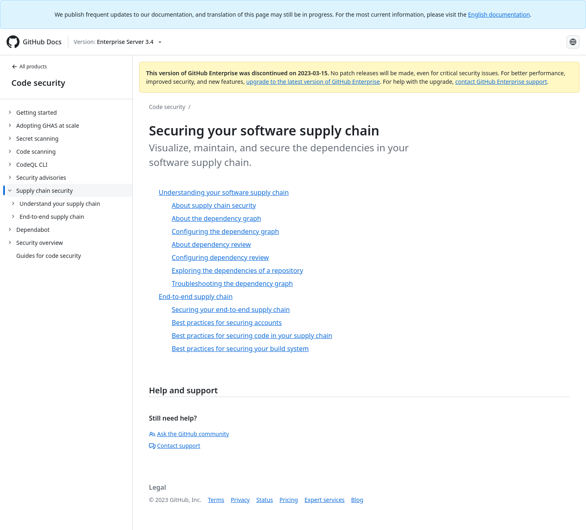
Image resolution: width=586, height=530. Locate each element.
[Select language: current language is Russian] (572, 41)
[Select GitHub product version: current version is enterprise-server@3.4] (117, 41)
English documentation (499, 14)
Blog (357, 500)
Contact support (174, 445)
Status (264, 500)
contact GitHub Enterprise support (501, 81)
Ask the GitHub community (189, 434)
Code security (38, 82)
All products (29, 66)
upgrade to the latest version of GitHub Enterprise (313, 81)
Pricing (289, 500)
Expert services (324, 500)
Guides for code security (48, 256)
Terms (216, 500)
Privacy (240, 500)
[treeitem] (69, 112)
